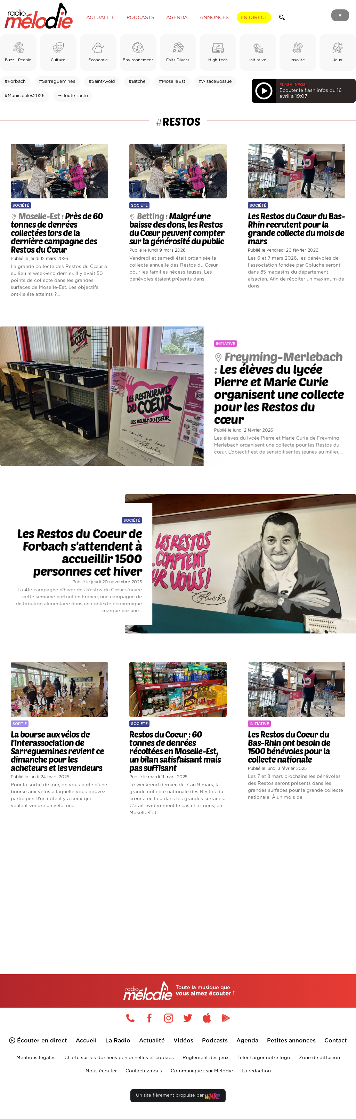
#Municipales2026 (24, 96)
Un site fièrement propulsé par (178, 1097)
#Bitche (137, 81)
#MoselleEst (172, 81)
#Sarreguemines (57, 81)
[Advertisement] (178, 885)
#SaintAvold (102, 81)
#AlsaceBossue (215, 81)
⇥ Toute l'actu (73, 96)
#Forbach (15, 81)
